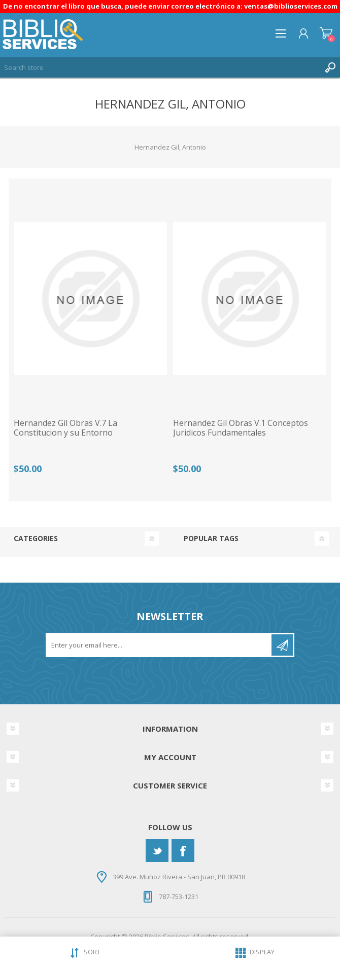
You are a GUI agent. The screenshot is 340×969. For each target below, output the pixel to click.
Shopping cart (326, 33)
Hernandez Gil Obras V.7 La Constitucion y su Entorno (65, 428)
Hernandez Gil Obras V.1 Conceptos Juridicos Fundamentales (240, 428)
